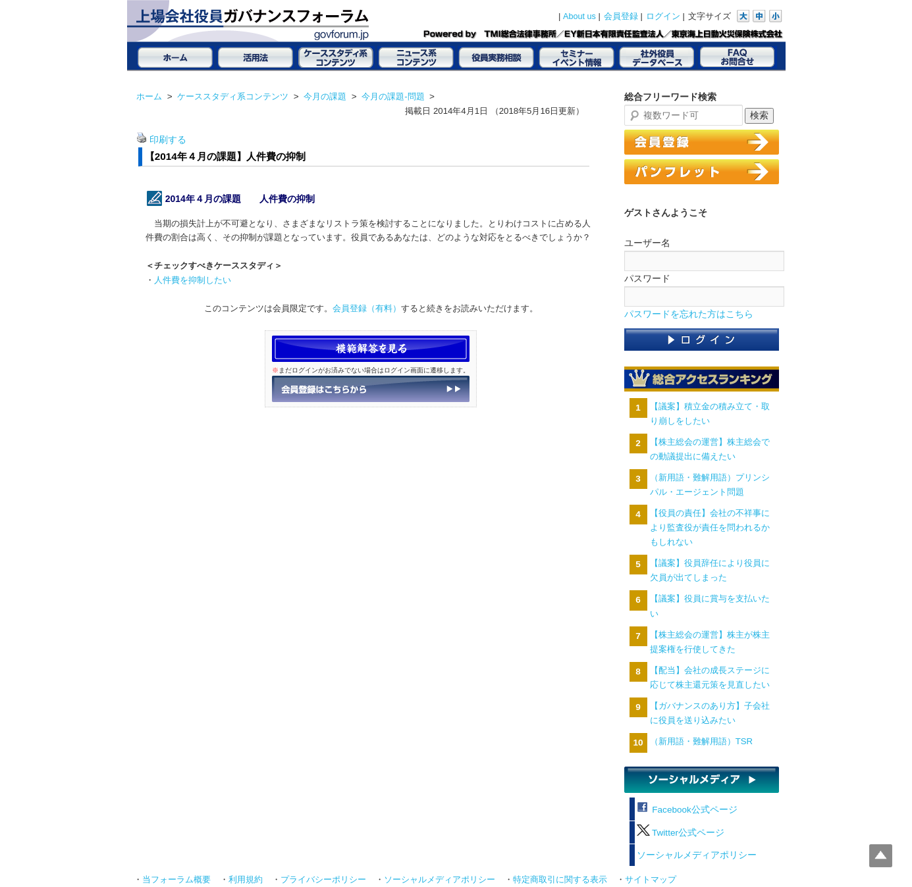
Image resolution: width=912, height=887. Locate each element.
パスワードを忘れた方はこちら (688, 314)
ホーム (149, 96)
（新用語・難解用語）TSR (701, 741)
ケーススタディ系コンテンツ (232, 96)
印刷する (167, 140)
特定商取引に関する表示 (560, 879)
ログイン (663, 16)
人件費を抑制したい (192, 280)
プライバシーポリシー (323, 879)
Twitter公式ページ (680, 833)
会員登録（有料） (367, 308)
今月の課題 (325, 96)
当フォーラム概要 (176, 879)
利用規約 (245, 879)
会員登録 (621, 16)
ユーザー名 (647, 243)
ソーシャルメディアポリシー (697, 855)
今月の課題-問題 (393, 96)
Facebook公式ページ (687, 810)
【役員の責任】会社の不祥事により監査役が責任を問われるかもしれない (710, 527)
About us (579, 16)
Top (880, 855)
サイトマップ (650, 879)
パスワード (647, 278)
